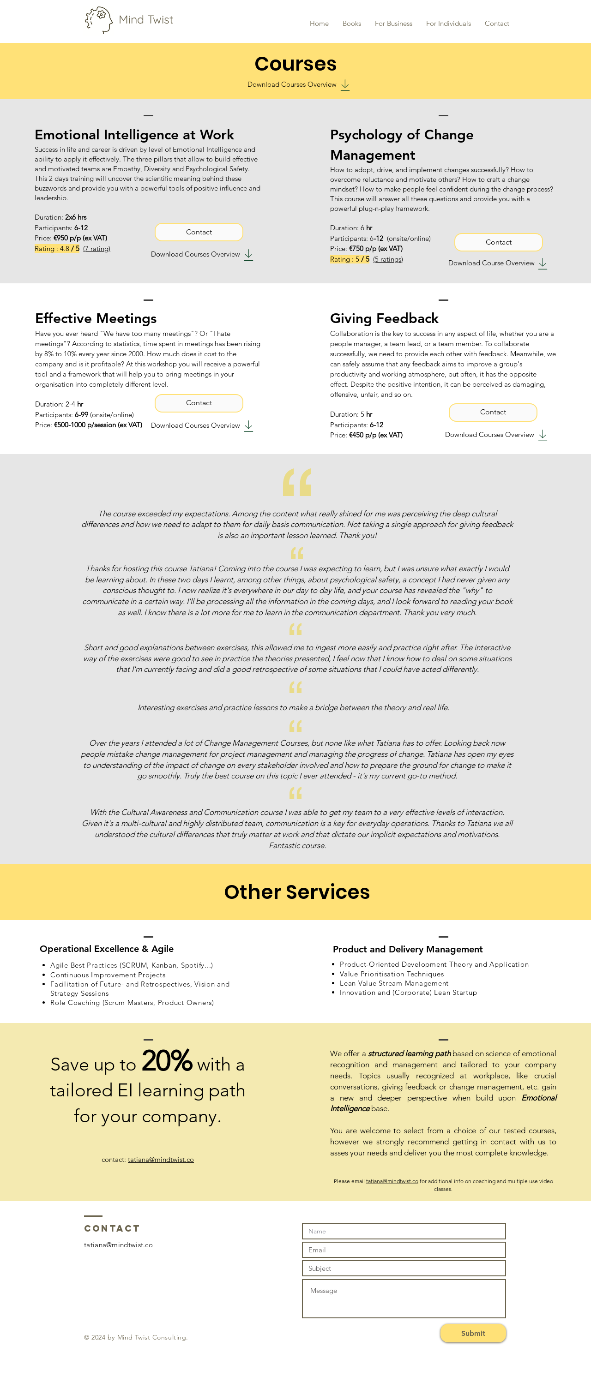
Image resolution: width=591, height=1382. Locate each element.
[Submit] (473, 1333)
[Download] (345, 85)
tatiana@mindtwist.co (161, 1159)
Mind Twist (141, 19)
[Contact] (199, 232)
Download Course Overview (491, 262)
